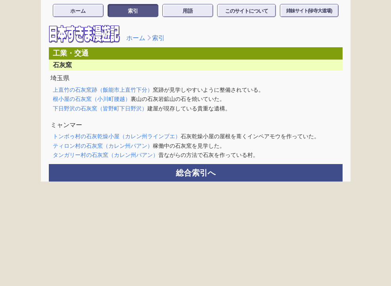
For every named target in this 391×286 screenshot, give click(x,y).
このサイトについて (246, 11)
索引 (133, 11)
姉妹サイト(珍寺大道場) (309, 11)
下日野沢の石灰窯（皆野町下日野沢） (100, 108)
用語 (188, 11)
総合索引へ (196, 172)
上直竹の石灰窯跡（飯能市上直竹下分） (103, 90)
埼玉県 (59, 78)
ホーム (78, 11)
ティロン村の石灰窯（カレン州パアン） (103, 146)
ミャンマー (66, 125)
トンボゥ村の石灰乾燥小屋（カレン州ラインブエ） (117, 136)
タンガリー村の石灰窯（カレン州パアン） (105, 155)
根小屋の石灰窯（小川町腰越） (92, 99)
